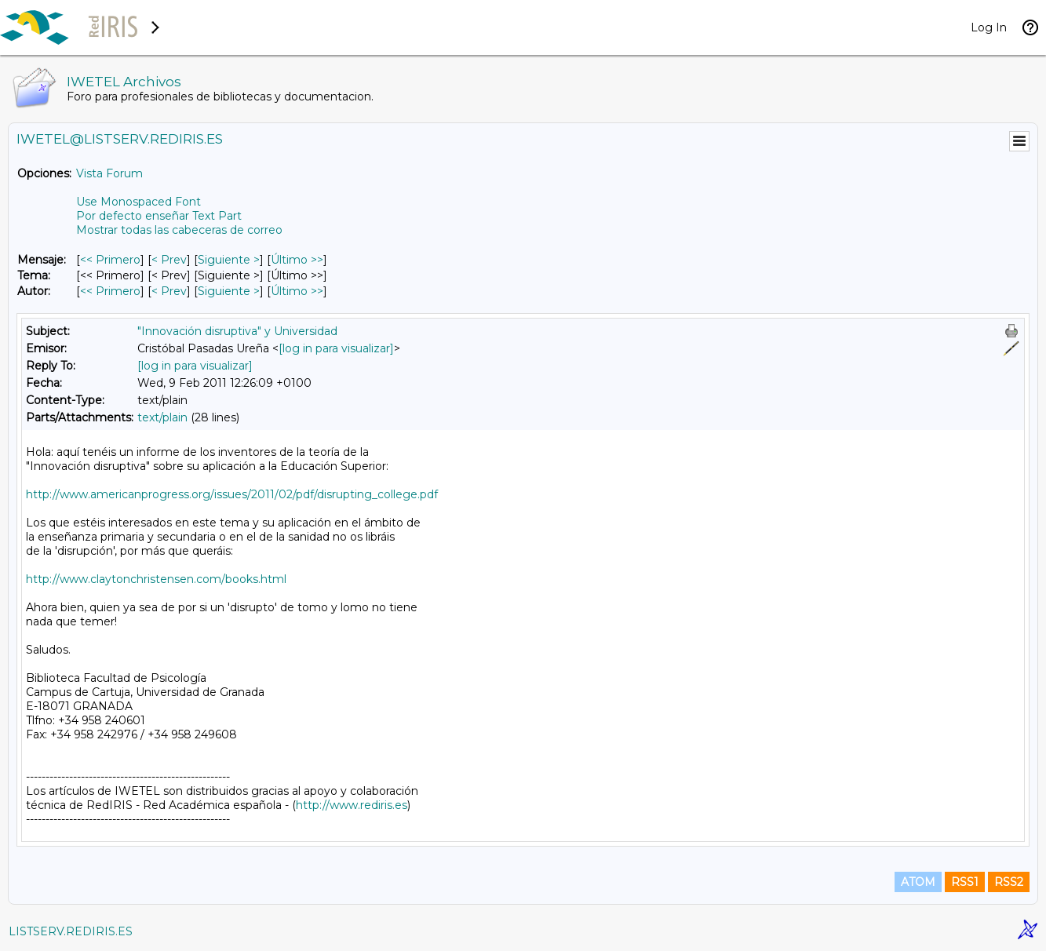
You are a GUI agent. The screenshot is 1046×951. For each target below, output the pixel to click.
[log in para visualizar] (336, 348)
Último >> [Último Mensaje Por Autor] (297, 291)
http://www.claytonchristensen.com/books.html (156, 579)
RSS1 (965, 882)
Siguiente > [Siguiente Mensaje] (229, 260)
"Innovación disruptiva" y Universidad (237, 331)
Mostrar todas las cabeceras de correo (179, 230)
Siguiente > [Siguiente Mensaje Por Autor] (229, 291)
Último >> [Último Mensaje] (297, 260)
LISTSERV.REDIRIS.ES (71, 931)
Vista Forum (109, 173)
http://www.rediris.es (351, 805)
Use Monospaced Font (138, 202)
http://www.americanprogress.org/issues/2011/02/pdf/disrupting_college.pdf (232, 494)
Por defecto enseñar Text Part (159, 216)
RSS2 (1008, 882)
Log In (989, 27)
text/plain (162, 417)
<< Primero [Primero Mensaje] (110, 260)
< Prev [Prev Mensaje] (169, 260)
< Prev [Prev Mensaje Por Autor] (169, 291)
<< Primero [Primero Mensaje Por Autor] (110, 291)
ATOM (918, 882)
